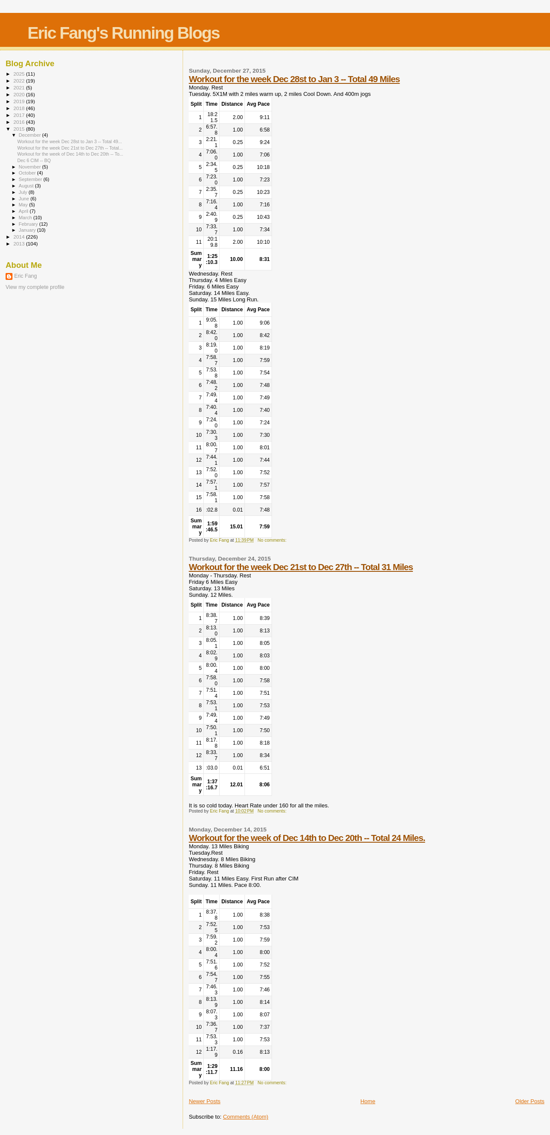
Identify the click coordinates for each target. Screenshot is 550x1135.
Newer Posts (204, 1101)
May (24, 204)
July (24, 192)
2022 (19, 80)
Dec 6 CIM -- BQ (34, 160)
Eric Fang (25, 276)
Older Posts (529, 1101)
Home (368, 1101)
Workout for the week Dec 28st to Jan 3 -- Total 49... (69, 141)
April (24, 211)
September (31, 179)
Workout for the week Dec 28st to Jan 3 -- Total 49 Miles (294, 79)
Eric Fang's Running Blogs (124, 33)
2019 (19, 101)
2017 (19, 115)
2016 (19, 122)
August (27, 185)
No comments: (273, 540)
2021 (19, 87)
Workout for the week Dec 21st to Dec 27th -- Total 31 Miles (301, 567)
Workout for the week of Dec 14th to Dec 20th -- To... (70, 153)
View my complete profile (35, 287)
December (30, 135)
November (30, 166)
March (26, 217)
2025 (19, 74)
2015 (19, 129)
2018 (19, 108)
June (25, 198)
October (28, 172)
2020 (19, 94)
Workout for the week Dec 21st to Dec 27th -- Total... (69, 147)
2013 (19, 243)
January (28, 230)
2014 (19, 236)
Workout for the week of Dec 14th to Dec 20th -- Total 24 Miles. (307, 838)
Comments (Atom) (245, 1117)
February (29, 224)
